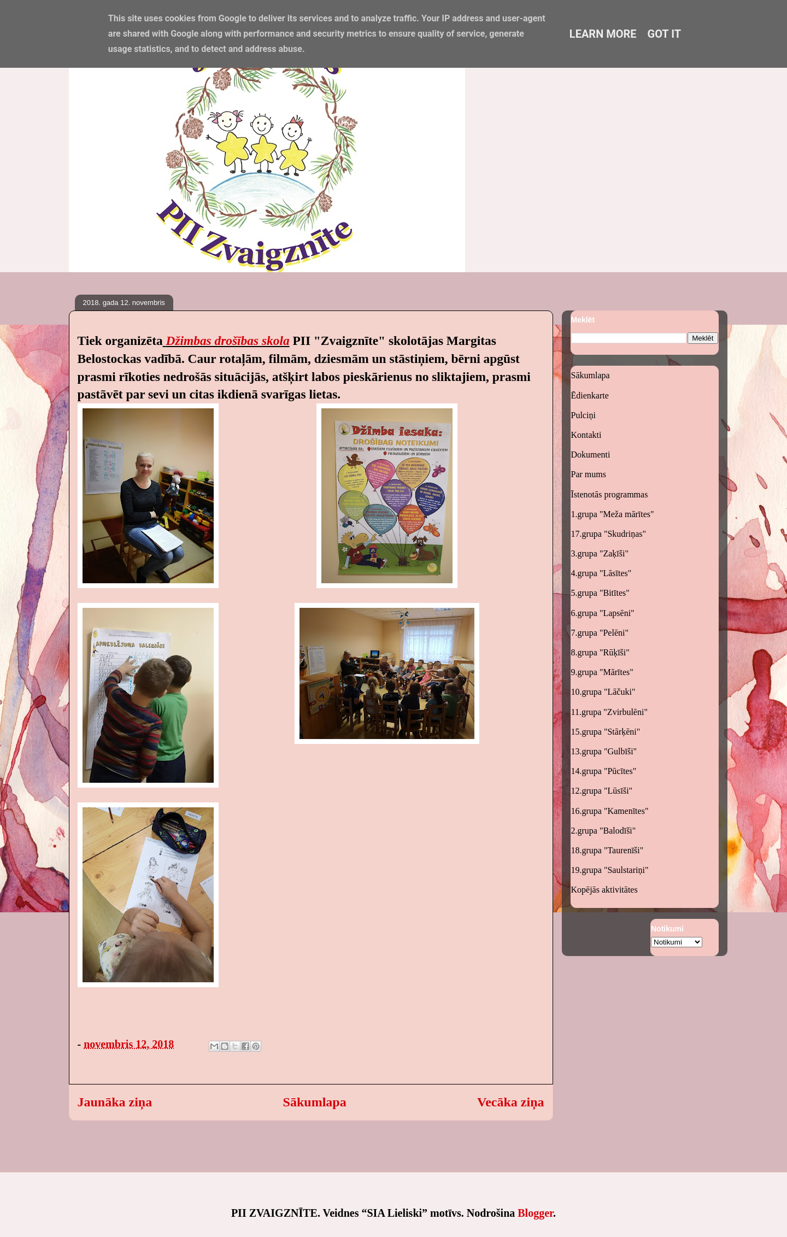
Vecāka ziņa (510, 1102)
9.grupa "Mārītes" (602, 672)
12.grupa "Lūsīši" (602, 790)
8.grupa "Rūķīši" (600, 652)
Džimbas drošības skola (228, 340)
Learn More (603, 33)
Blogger (535, 1213)
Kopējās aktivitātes (604, 889)
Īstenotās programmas (609, 494)
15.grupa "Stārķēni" (606, 731)
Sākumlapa (314, 1102)
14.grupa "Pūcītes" (604, 771)
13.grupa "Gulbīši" (604, 751)
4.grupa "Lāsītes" (601, 573)
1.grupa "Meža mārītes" (612, 514)
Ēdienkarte (590, 395)
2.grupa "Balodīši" (603, 830)
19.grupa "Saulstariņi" (610, 870)
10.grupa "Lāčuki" (603, 691)
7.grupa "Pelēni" (600, 632)
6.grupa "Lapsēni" (603, 613)
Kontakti (586, 434)
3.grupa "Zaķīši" (600, 553)
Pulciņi (583, 415)
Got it (665, 33)
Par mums (588, 474)
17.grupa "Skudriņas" (609, 533)
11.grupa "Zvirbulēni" (609, 712)
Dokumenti (590, 454)
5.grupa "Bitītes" (600, 592)
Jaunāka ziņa (115, 1102)
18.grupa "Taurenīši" (607, 850)
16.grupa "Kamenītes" (610, 811)
